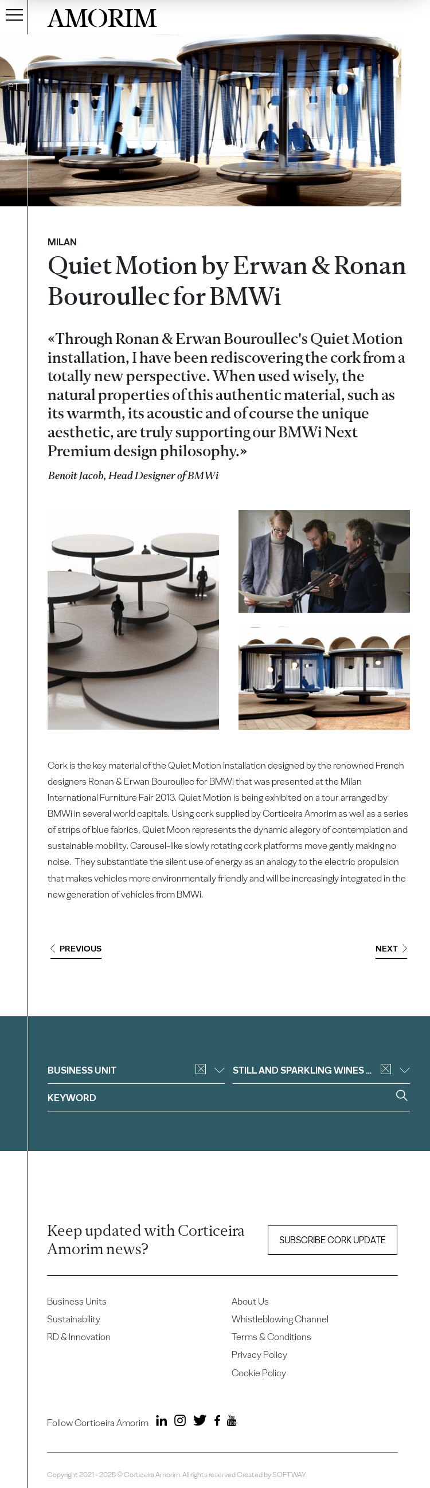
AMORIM (102, 16)
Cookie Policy (259, 1373)
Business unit (136, 1070)
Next (391, 948)
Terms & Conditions (271, 1336)
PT (13, 86)
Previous (75, 948)
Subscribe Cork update (332, 1240)
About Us (250, 1301)
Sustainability (73, 1319)
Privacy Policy (259, 1354)
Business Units (77, 1301)
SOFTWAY (289, 1474)
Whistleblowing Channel (280, 1319)
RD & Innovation (79, 1336)
